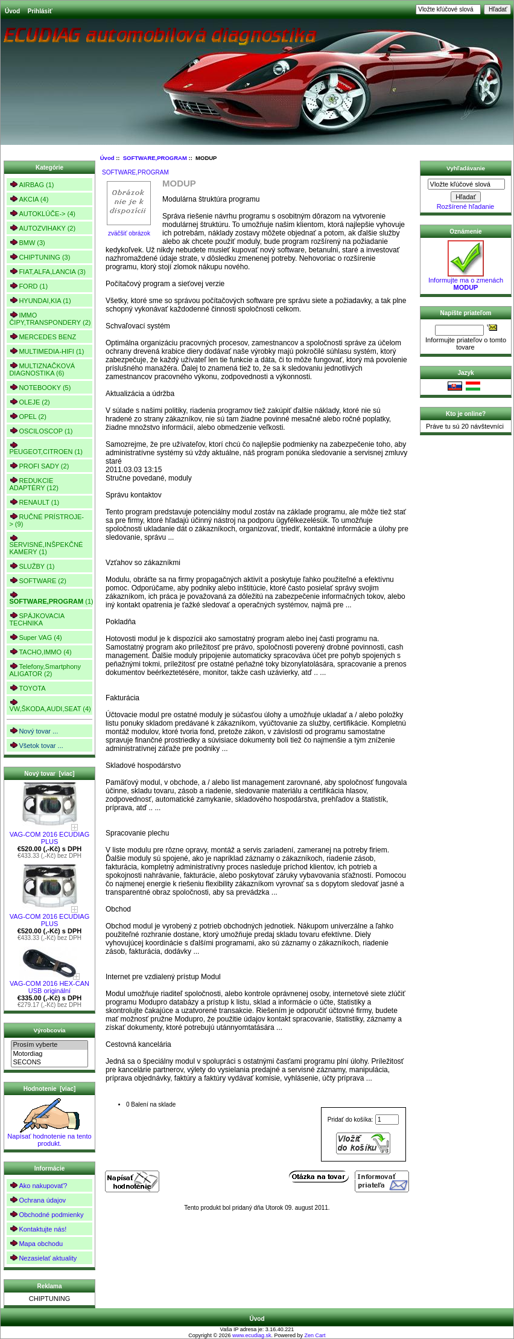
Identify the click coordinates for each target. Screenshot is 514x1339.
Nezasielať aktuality (43, 1258)
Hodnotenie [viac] (50, 1088)
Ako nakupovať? (38, 1185)
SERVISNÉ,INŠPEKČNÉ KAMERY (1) (46, 544)
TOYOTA (27, 688)
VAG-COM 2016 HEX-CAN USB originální (49, 984)
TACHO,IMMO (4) (40, 652)
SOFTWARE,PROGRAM (155, 158)
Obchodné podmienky (46, 1214)
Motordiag (49, 1054)
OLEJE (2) (29, 402)
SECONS (49, 1062)
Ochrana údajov (37, 1200)
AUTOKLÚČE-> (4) (42, 213)
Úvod (12, 11)
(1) (50, 598)
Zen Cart (315, 1335)
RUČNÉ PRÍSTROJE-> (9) (46, 520)
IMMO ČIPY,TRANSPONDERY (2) (49, 318)
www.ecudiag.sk (251, 1335)
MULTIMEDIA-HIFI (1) (46, 351)
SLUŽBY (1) (31, 566)
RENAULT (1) (34, 502)
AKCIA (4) (28, 199)
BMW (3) (27, 242)
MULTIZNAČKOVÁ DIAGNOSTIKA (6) (42, 369)
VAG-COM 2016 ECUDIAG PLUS (49, 835)
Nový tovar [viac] (49, 773)
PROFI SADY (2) (39, 466)
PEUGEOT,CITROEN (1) (46, 448)
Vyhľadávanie (465, 168)
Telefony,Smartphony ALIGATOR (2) (45, 669)
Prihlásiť (40, 11)
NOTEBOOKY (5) (40, 387)
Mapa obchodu (36, 1243)
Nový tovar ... (33, 731)
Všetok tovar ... (36, 745)
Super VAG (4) (35, 637)
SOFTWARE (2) (37, 580)
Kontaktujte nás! (37, 1229)
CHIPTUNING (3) (39, 257)
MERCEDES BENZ (42, 336)
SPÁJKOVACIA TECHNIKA (37, 619)
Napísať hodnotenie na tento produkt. (49, 1136)
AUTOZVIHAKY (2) (42, 228)
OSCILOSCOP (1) (40, 431)
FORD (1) (28, 286)
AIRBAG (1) (31, 184)
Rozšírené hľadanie (466, 206)
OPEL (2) (27, 416)
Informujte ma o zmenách (465, 280)
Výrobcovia (49, 1030)
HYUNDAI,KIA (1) (40, 300)
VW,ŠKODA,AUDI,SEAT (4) (49, 705)
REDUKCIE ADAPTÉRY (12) (34, 483)
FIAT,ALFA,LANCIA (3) (47, 271)
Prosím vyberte (49, 1045)
